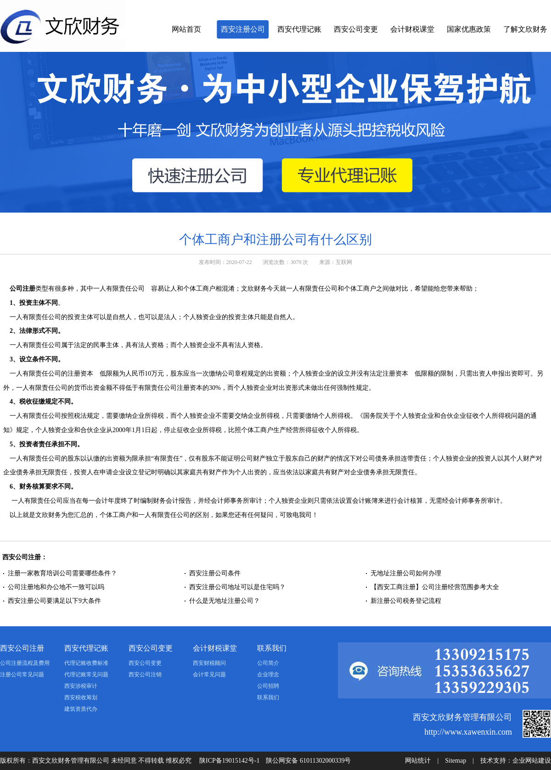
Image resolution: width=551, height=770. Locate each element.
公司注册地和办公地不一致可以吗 (57, 587)
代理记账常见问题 (86, 674)
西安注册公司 (243, 29)
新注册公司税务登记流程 (406, 600)
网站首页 (186, 29)
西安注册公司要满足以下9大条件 (54, 600)
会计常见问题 (209, 674)
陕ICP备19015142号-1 (229, 760)
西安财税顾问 (209, 663)
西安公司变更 (356, 29)
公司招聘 (268, 686)
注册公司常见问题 (22, 674)
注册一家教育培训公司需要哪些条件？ (62, 573)
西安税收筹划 (80, 697)
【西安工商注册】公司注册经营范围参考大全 (435, 587)
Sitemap (455, 760)
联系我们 (272, 648)
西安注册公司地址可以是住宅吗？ (237, 587)
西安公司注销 (145, 674)
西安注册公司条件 (215, 573)
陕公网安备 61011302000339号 (308, 760)
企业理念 (268, 674)
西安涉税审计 (80, 686)
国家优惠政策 (469, 29)
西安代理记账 (299, 29)
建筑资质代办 (80, 709)
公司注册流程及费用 (25, 663)
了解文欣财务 (525, 29)
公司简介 (268, 663)
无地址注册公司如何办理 (406, 573)
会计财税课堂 (412, 29)
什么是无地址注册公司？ (224, 600)
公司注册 (22, 288)
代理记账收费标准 (86, 663)
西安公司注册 (22, 648)
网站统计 (418, 760)
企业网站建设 (531, 760)
